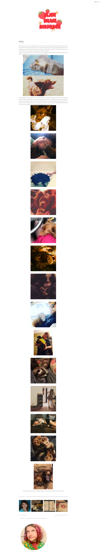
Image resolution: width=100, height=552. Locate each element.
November (69, 114)
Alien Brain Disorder (25, 550)
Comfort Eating (57, 508)
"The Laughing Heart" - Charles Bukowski (72, 133)
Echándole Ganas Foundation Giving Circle (27, 537)
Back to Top (79, 550)
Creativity (71, 141)
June (68, 119)
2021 (67, 108)
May (68, 120)
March (68, 124)
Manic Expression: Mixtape (71, 128)
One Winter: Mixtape (70, 134)
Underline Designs (37, 550)
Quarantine (35, 508)
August (68, 116)
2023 (67, 106)
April (68, 122)
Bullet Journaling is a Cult (46, 508)
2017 (67, 112)
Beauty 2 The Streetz (23, 535)
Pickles (67, 127)
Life (76, 141)
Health (74, 141)
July (67, 117)
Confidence (24, 508)
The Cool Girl (72, 87)
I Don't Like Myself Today (73, 100)
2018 (67, 111)
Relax (67, 130)
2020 (67, 109)
